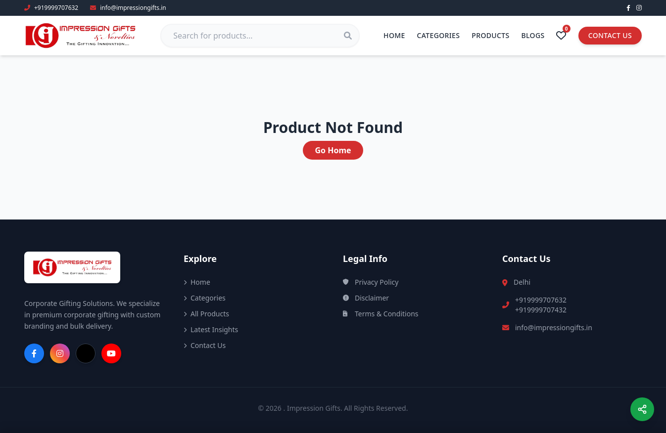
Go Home (333, 150)
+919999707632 (541, 299)
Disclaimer (366, 298)
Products (490, 35)
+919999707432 (541, 309)
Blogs (533, 35)
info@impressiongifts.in (553, 327)
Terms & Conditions (381, 313)
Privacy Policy (370, 282)
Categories (438, 35)
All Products (206, 313)
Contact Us (610, 35)
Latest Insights (211, 329)
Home (394, 35)
